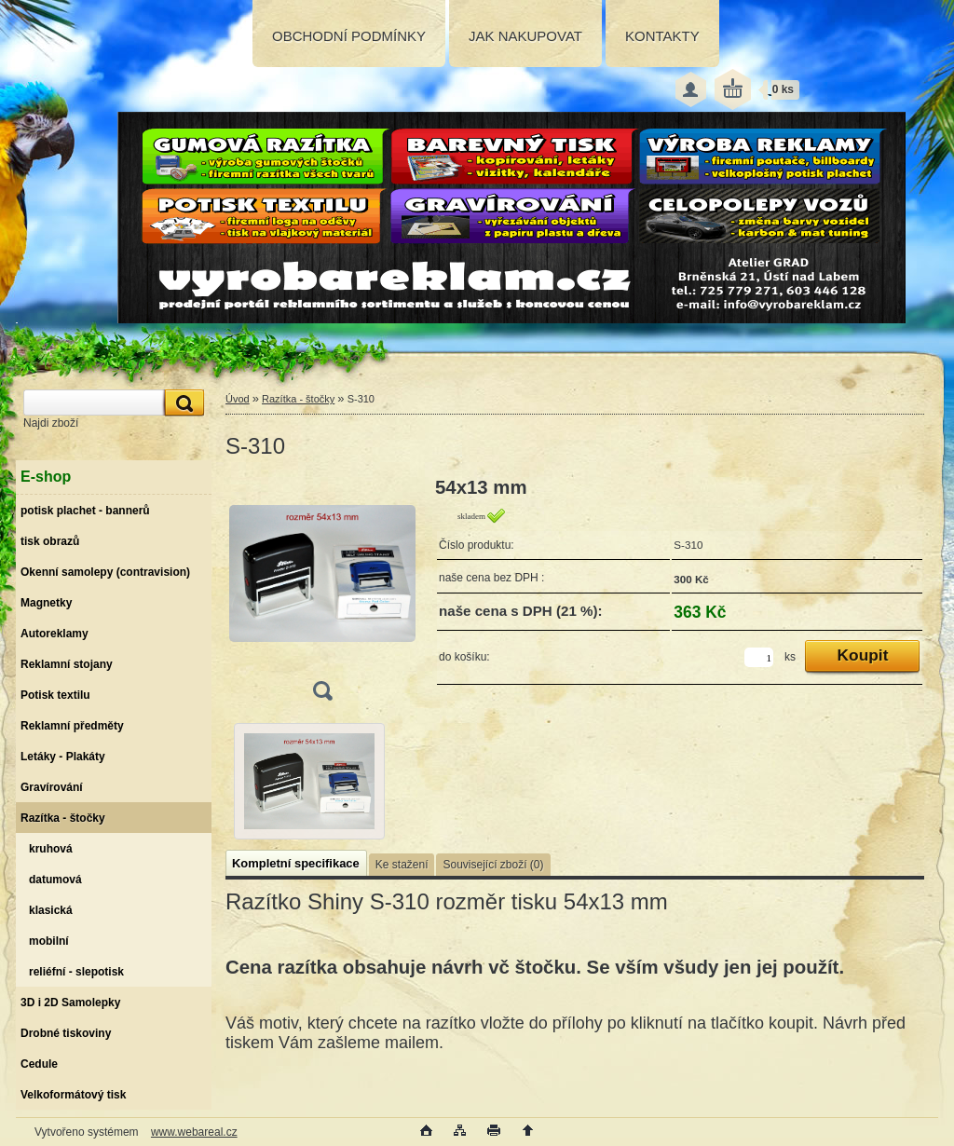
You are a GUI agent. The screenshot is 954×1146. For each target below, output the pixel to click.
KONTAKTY (662, 36)
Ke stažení (402, 864)
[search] (181, 402)
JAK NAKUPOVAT (525, 36)
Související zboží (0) (493, 864)
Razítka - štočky (298, 398)
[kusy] (758, 657)
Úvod (237, 398)
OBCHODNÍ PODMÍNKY (349, 36)
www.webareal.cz (194, 1132)
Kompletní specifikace (296, 863)
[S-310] (322, 595)
